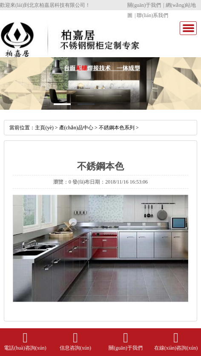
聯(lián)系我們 (152, 15)
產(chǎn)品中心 (76, 128)
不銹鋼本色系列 (117, 128)
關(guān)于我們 (144, 5)
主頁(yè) (44, 128)
